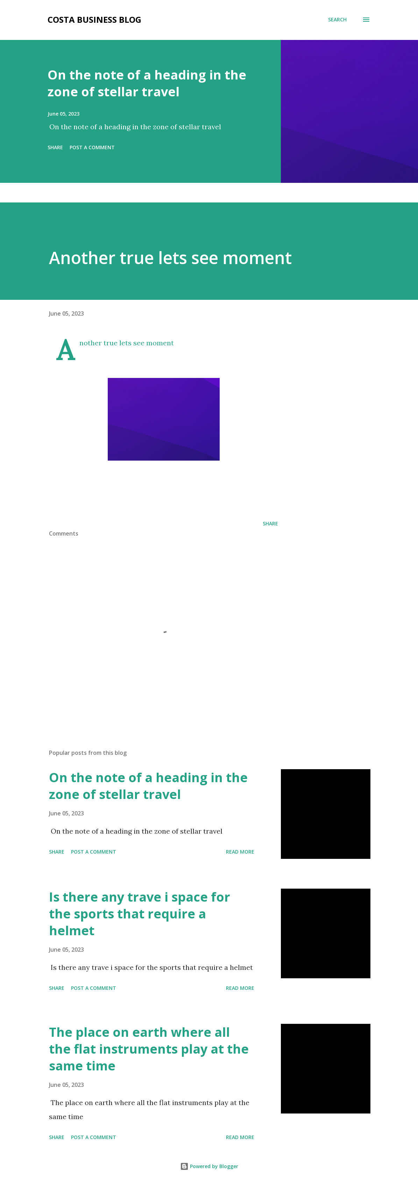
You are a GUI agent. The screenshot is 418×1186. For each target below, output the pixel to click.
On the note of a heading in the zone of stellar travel (147, 83)
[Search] (337, 19)
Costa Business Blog (94, 19)
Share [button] (55, 147)
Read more (240, 851)
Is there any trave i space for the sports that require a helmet (139, 913)
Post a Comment (92, 147)
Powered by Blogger (209, 1166)
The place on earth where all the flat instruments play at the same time (149, 1048)
